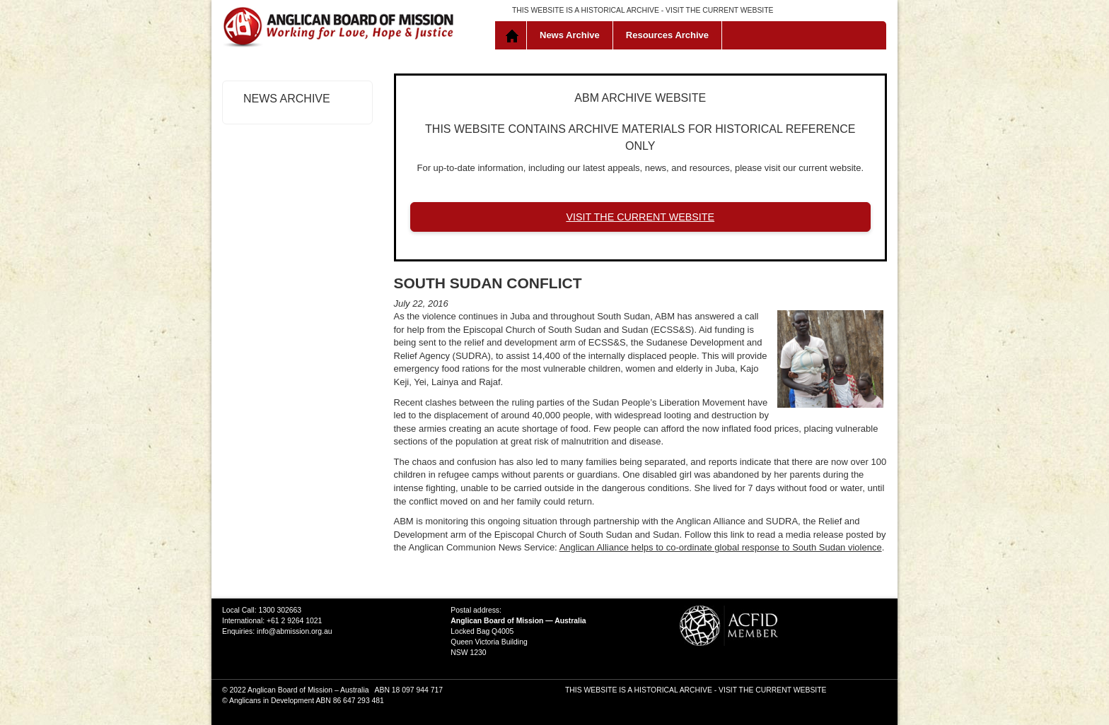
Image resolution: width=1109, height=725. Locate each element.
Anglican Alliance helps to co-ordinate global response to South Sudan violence (720, 547)
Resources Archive (667, 35)
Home (514, 35)
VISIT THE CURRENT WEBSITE (719, 10)
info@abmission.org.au (294, 631)
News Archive (570, 35)
